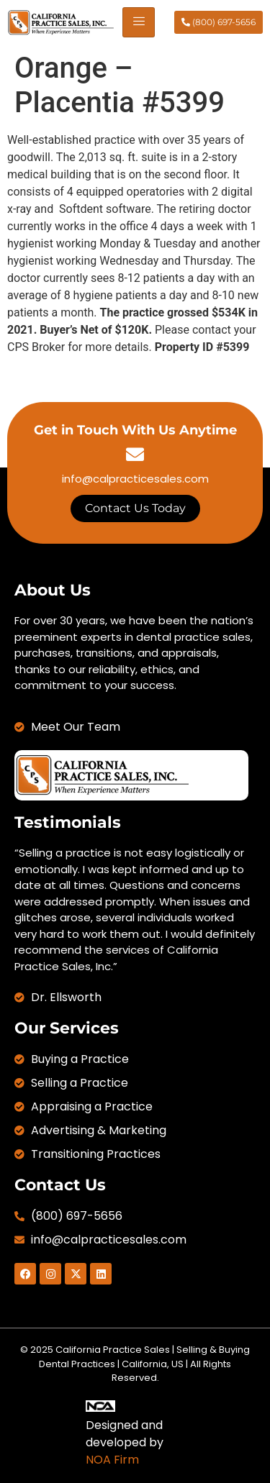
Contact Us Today (135, 508)
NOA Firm (112, 1459)
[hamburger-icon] (138, 22)
